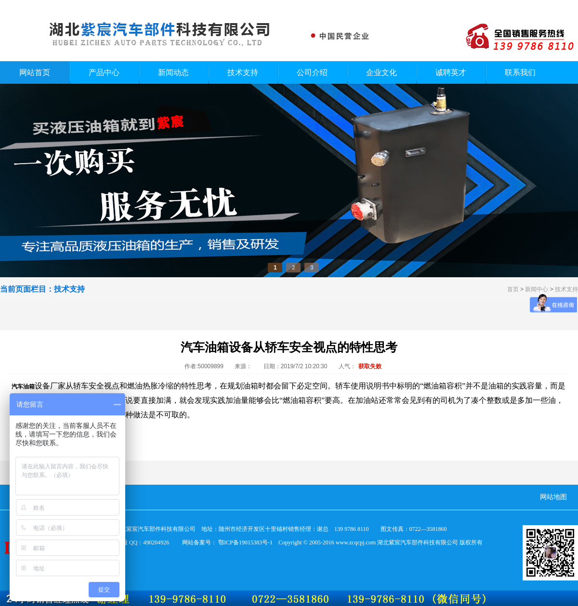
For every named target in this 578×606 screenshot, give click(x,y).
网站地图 (553, 497)
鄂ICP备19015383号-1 (245, 542)
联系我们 (520, 72)
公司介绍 (312, 72)
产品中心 (104, 72)
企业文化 (381, 72)
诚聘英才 (450, 72)
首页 (513, 289)
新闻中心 (536, 289)
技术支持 (242, 72)
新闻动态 (173, 72)
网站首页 (34, 72)
